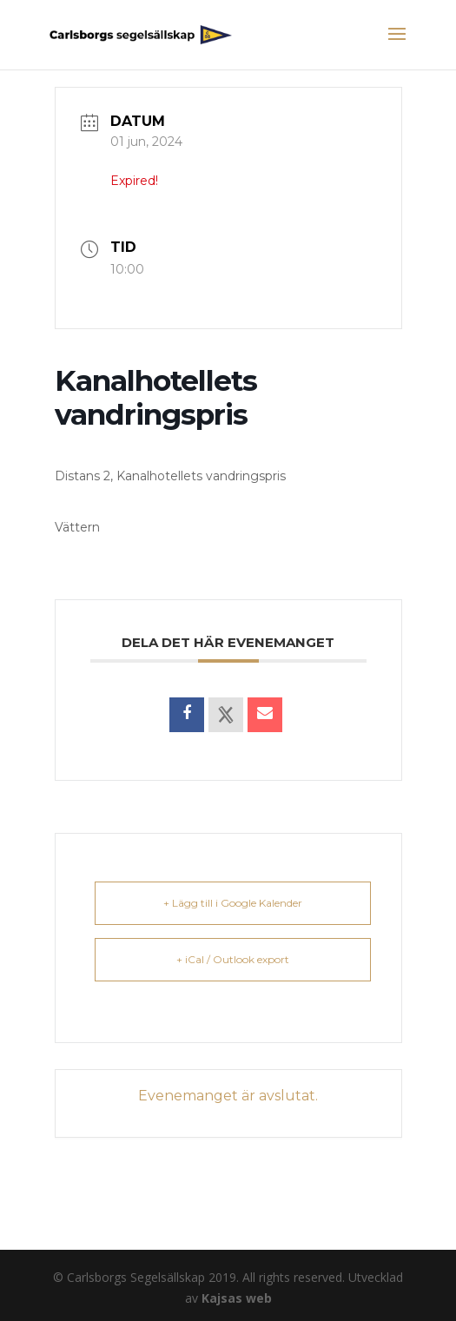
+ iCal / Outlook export (232, 959)
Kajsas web (237, 1298)
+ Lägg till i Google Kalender (232, 902)
